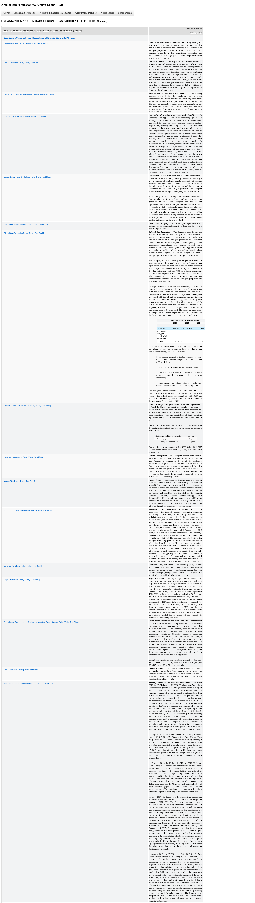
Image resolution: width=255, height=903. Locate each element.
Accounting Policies (86, 12)
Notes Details (125, 12)
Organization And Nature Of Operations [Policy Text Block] (28, 44)
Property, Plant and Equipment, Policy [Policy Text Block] (27, 406)
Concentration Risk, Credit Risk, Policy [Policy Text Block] (27, 177)
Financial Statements (25, 12)
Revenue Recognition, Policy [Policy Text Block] (23, 457)
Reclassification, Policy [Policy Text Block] (21, 670)
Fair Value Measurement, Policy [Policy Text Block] (25, 116)
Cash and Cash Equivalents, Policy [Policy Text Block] (26, 225)
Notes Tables (107, 12)
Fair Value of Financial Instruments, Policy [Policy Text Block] (29, 95)
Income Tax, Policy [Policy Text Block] (19, 481)
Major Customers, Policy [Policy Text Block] (22, 580)
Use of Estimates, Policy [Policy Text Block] (22, 63)
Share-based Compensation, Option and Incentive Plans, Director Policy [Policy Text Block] (41, 622)
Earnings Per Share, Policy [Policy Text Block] (23, 566)
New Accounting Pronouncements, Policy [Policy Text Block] (28, 683)
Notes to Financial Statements (55, 12)
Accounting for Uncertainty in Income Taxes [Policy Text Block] (29, 510)
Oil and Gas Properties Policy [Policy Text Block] (24, 233)
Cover (6, 12)
